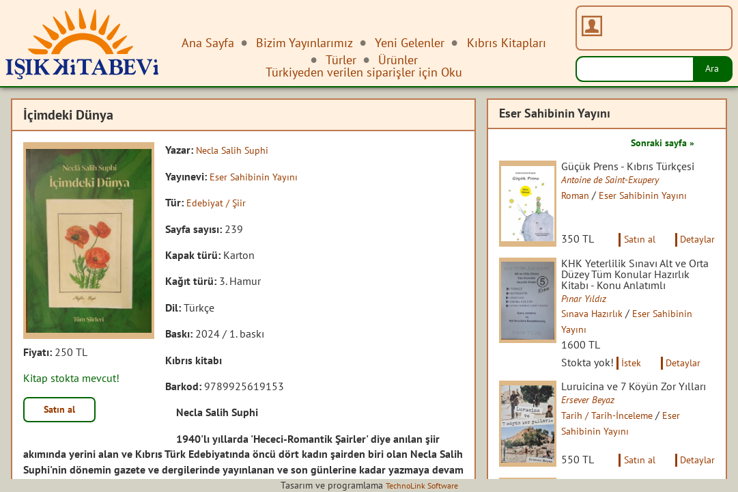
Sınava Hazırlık (605, 343)
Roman (586, 208)
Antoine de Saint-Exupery (625, 193)
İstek (642, 391)
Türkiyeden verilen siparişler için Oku (364, 72)
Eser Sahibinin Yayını (258, 175)
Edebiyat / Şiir (218, 202)
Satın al (64, 411)
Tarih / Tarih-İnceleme (621, 458)
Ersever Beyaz (599, 443)
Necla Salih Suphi (237, 149)
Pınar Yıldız (595, 328)
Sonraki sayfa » (657, 142)
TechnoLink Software (422, 485)
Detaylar (695, 251)
